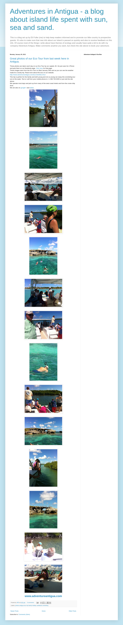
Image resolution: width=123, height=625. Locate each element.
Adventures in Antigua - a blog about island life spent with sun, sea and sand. (59, 19)
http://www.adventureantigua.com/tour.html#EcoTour (28, 75)
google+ (23, 88)
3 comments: (30, 602)
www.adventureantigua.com (43, 596)
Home (43, 611)
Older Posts (72, 611)
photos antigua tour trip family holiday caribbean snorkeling (31, 605)
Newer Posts (15, 611)
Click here (39, 68)
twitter (32, 88)
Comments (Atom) (24, 614)
